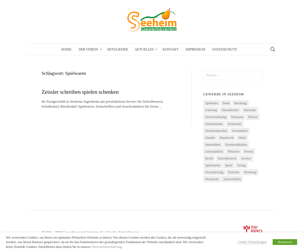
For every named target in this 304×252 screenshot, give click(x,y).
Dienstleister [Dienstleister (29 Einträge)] (230, 110)
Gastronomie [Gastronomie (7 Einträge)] (214, 124)
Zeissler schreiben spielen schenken (80, 92)
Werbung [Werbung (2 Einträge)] (250, 172)
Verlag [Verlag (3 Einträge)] (241, 165)
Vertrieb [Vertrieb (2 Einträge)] (233, 172)
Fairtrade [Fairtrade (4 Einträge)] (250, 110)
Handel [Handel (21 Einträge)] (210, 138)
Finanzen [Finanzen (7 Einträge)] (237, 117)
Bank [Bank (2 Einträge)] (226, 103)
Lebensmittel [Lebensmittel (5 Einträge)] (214, 151)
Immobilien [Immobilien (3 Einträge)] (213, 144)
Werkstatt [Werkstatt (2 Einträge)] (212, 179)
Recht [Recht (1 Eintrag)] (209, 158)
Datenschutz (224, 49)
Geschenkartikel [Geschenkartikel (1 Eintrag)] (216, 131)
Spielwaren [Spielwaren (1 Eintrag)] (212, 165)
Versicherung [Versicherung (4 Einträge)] (214, 172)
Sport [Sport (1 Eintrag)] (228, 165)
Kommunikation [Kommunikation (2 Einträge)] (236, 144)
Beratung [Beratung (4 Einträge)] (240, 103)
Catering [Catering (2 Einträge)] (211, 110)
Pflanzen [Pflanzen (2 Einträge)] (233, 151)
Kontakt (170, 49)
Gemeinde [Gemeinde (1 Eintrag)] (235, 124)
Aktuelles (144, 49)
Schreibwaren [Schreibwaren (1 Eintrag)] (227, 158)
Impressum (195, 49)
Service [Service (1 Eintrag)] (246, 158)
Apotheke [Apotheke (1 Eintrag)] (211, 103)
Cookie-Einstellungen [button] (252, 242)
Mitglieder (117, 49)
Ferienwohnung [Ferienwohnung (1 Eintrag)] (215, 117)
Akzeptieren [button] (285, 242)
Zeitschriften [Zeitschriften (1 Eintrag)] (232, 179)
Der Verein (88, 49)
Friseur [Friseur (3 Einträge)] (253, 117)
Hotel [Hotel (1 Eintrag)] (242, 138)
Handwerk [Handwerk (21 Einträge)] (227, 138)
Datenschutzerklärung (107, 247)
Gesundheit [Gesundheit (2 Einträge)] (240, 131)
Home (66, 49)
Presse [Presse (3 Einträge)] (248, 151)
